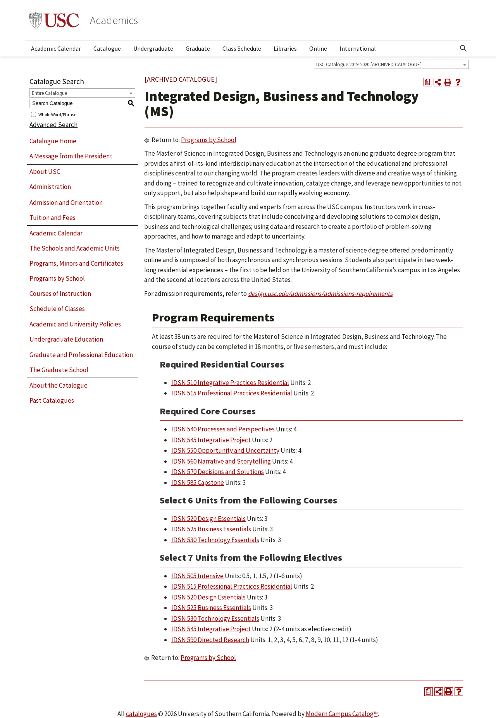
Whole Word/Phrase (57, 114)
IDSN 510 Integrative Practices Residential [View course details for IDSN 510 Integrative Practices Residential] (230, 382)
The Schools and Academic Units (74, 248)
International (357, 48)
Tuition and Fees (52, 217)
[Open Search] (463, 48)
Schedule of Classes (57, 308)
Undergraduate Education (66, 339)
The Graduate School (58, 370)
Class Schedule (241, 48)
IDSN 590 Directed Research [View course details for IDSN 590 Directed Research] (210, 640)
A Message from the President (70, 156)
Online (318, 48)
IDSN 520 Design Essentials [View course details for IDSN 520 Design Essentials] (208, 518)
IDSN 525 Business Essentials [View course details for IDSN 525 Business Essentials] (211, 529)
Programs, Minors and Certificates (76, 263)
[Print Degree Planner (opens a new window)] (428, 82)
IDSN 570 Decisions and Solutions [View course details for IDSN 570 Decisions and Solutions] (217, 471)
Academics (114, 20)
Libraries (285, 48)
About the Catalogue (58, 385)
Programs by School (57, 278)
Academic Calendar (56, 48)
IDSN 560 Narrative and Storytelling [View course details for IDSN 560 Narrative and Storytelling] (221, 461)
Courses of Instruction (60, 293)
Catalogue (107, 48)
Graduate (198, 48)
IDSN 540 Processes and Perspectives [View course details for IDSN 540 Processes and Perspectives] (223, 429)
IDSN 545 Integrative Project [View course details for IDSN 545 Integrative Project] (211, 440)
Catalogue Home (52, 141)
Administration (50, 186)
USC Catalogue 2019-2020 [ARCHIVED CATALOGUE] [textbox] (369, 64)
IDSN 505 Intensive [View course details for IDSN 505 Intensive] (197, 576)
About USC (44, 171)
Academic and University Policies (75, 324)
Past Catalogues (51, 400)
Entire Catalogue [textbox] (49, 93)
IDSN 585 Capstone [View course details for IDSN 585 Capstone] (197, 482)
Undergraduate (153, 48)
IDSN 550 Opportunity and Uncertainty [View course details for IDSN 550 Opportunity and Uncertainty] (225, 450)
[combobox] (391, 64)
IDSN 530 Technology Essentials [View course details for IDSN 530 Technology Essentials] (215, 540)
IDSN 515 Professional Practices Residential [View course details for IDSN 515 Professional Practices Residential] (231, 393)
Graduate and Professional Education (81, 354)
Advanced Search (53, 124)
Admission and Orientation (66, 202)
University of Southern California (54, 20)
